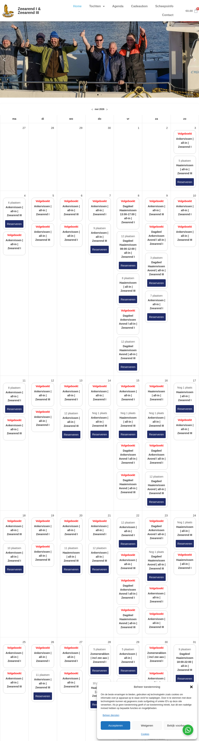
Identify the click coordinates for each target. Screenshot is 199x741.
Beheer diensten (111, 715)
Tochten (97, 6)
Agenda (118, 6)
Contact (167, 15)
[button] (191, 687)
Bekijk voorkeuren (178, 725)
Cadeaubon (139, 6)
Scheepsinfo (164, 6)
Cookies (145, 734)
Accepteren (115, 725)
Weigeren (147, 725)
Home (77, 6)
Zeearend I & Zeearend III (29, 11)
